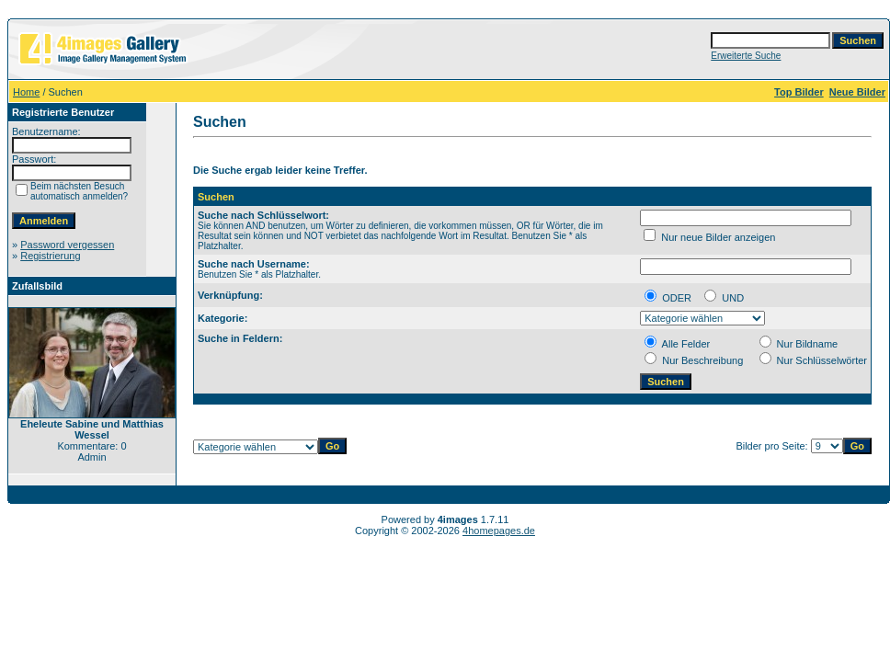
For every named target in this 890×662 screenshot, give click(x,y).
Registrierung (50, 255)
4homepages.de (498, 530)
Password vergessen (67, 244)
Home (26, 91)
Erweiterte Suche (746, 56)
